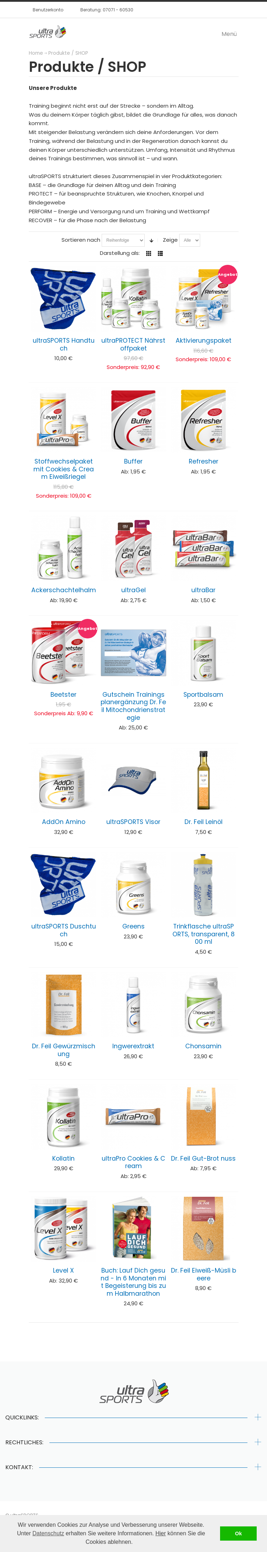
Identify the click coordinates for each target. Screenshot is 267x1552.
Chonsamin (203, 1046)
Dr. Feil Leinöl (204, 822)
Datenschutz (48, 1533)
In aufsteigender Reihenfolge (151, 240)
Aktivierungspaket (203, 340)
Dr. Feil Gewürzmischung (63, 1050)
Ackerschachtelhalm (63, 590)
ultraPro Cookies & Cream (133, 1162)
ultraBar (203, 590)
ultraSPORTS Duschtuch (63, 930)
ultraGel (133, 590)
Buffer (133, 461)
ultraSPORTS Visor (133, 822)
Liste (160, 253)
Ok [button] (238, 1533)
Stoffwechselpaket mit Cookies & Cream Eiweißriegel (63, 469)
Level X (63, 1270)
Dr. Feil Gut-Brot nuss (203, 1158)
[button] (135, 1543)
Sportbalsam (203, 694)
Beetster (63, 694)
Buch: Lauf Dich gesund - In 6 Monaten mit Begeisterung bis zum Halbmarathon (133, 1282)
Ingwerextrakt (133, 1046)
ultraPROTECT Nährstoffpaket (133, 344)
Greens (133, 926)
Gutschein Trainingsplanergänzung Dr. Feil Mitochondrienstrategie (133, 706)
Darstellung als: (120, 253)
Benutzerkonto (48, 10)
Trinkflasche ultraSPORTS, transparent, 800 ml (203, 934)
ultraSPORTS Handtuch (64, 344)
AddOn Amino (63, 822)
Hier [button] (160, 1533)
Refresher (203, 461)
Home (36, 53)
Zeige (170, 239)
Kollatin (63, 1158)
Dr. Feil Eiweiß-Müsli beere (203, 1274)
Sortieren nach (81, 239)
